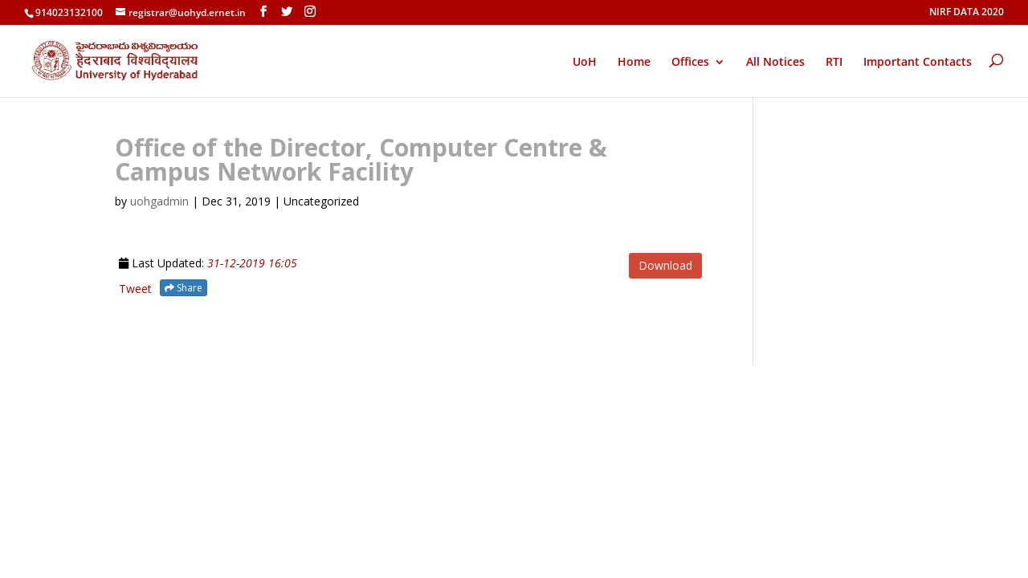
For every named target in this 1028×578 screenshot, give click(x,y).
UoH (585, 61)
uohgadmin (159, 201)
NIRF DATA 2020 (966, 12)
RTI (834, 62)
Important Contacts (917, 62)
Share (183, 288)
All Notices (775, 62)
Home (634, 62)
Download (665, 265)
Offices (690, 62)
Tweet (135, 288)
